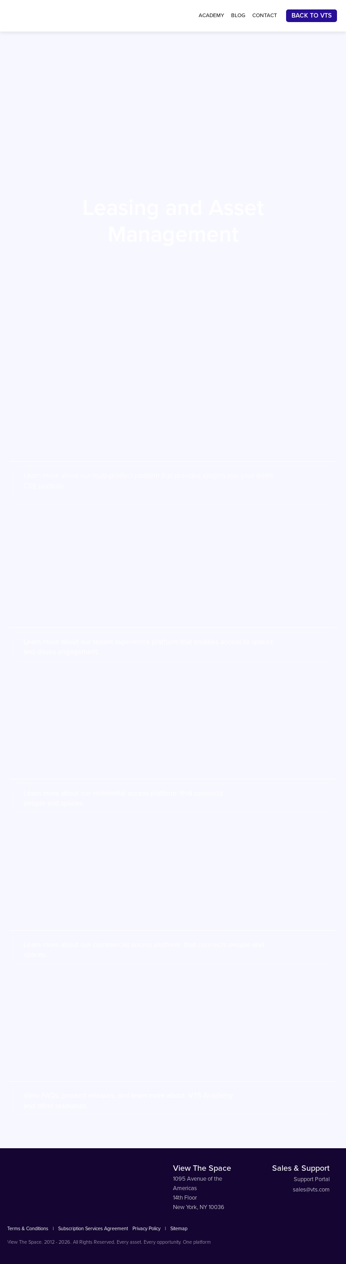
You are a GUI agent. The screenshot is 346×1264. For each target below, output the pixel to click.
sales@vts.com (311, 1189)
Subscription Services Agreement (93, 1229)
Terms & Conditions (27, 1229)
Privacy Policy (146, 1229)
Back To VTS (311, 15)
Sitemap (178, 1229)
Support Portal (312, 1179)
